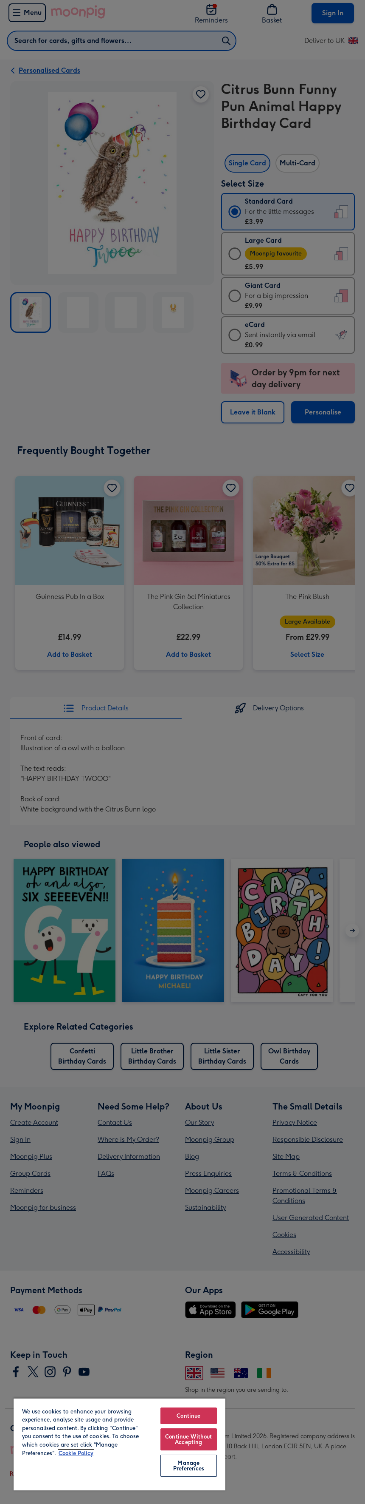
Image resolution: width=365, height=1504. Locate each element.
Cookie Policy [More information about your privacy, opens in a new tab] (76, 1453)
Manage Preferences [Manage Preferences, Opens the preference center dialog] (188, 1466)
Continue (188, 1416)
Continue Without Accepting (188, 1439)
